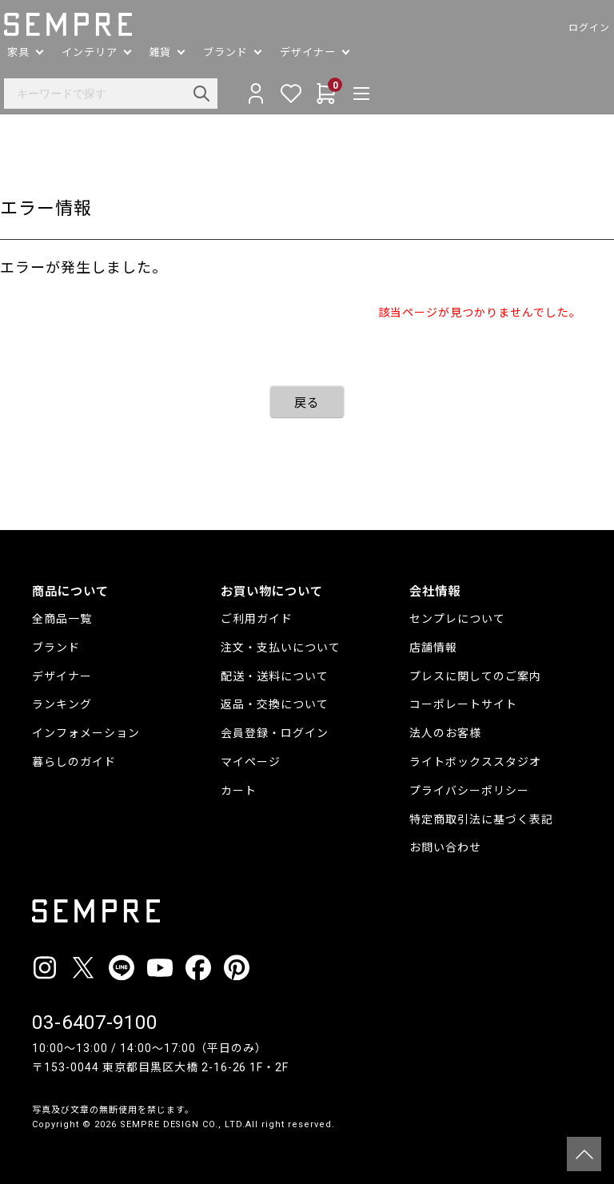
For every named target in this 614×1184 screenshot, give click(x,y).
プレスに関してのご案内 (475, 676)
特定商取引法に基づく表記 (481, 819)
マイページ (251, 761)
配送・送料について (275, 676)
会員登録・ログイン (275, 733)
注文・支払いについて (281, 647)
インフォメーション (86, 733)
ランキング (62, 704)
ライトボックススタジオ (475, 761)
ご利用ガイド (257, 618)
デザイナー (62, 676)
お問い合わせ (445, 847)
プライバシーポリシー (469, 790)
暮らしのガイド (74, 761)
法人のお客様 (445, 733)
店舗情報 (433, 647)
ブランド (56, 647)
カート (239, 790)
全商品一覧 (62, 618)
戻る (307, 403)
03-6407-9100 (95, 1022)
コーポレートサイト (463, 704)
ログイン (561, 28)
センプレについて (457, 618)
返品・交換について (275, 704)
